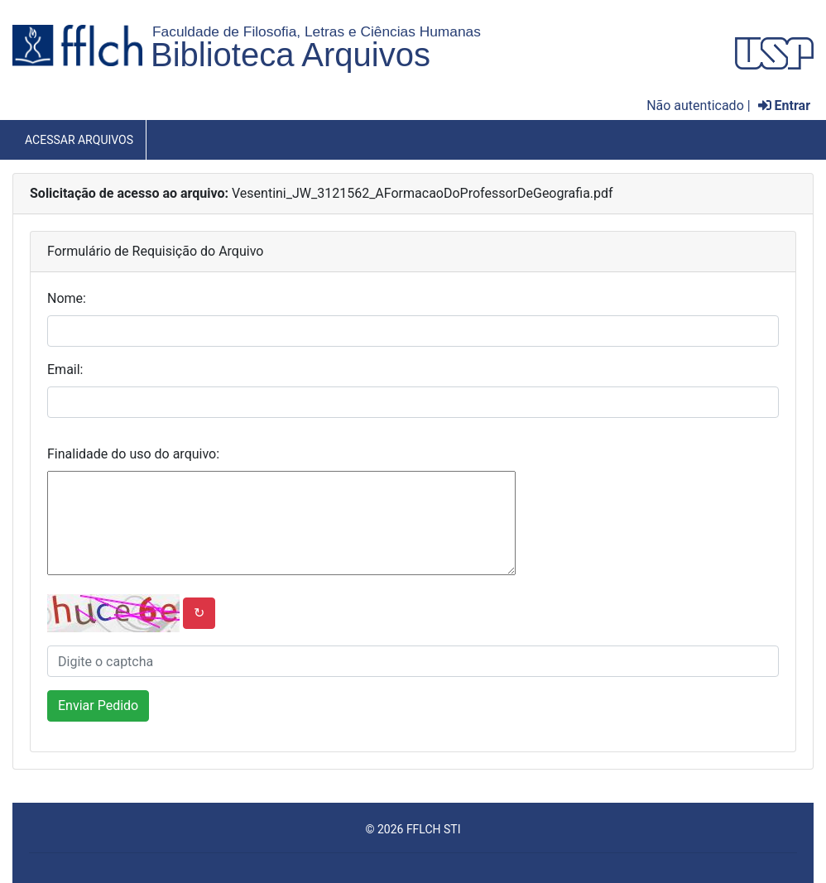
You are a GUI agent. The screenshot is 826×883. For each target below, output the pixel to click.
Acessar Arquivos (79, 139)
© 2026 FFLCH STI (412, 829)
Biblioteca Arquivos (290, 54)
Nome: (66, 298)
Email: (65, 369)
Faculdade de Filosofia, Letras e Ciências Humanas (316, 31)
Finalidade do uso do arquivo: (133, 454)
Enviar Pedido (98, 705)
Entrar (784, 105)
